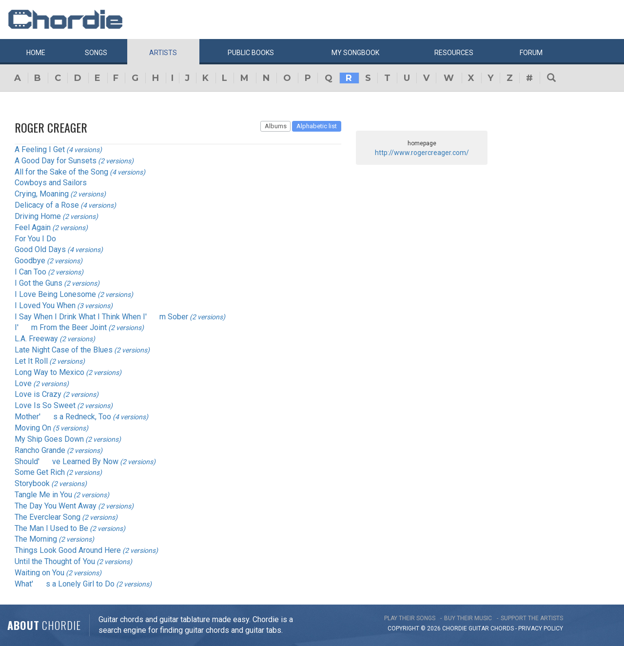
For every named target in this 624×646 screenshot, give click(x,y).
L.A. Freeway (36, 338)
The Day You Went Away (56, 505)
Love (23, 383)
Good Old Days (40, 249)
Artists (163, 53)
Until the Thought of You (55, 561)
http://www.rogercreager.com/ (422, 153)
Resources (453, 53)
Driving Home (38, 216)
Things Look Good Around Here (68, 550)
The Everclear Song (47, 517)
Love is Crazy (38, 394)
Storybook (32, 483)
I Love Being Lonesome (55, 294)
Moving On (33, 427)
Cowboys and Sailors (51, 182)
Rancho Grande (40, 450)
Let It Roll (31, 361)
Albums (276, 126)
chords (502, 628)
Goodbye (30, 260)
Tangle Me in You (43, 494)
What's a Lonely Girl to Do (65, 583)
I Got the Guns (38, 283)
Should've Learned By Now (66, 461)
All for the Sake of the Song (61, 171)
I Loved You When (45, 305)
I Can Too (30, 271)
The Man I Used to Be (51, 528)
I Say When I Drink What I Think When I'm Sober (101, 316)
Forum (531, 53)
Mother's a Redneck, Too (63, 416)
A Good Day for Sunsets (56, 160)
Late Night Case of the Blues (64, 349)
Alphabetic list (316, 126)
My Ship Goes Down (49, 439)
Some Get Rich (40, 472)
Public (251, 53)
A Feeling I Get (40, 149)
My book (355, 53)
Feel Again (33, 227)
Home (35, 53)
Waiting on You (39, 572)
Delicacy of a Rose (47, 205)
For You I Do (35, 238)
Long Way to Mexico (49, 372)
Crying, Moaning (42, 193)
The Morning (36, 539)
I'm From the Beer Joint (61, 327)
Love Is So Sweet (45, 405)
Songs (96, 53)
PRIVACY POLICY (540, 628)
